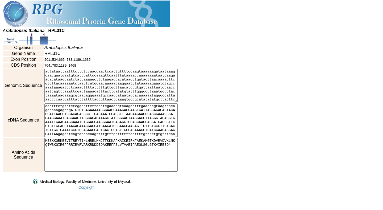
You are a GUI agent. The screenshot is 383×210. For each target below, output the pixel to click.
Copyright (86, 206)
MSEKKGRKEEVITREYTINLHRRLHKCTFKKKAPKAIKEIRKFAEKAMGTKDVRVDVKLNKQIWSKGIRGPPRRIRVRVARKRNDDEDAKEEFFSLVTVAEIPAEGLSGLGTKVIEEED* (119, 171)
